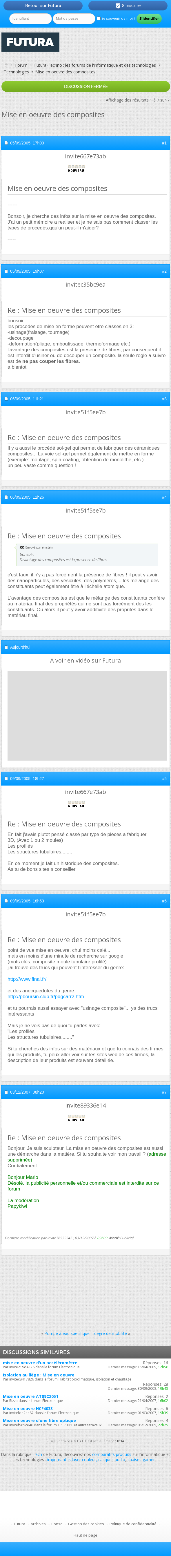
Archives (38, 1523)
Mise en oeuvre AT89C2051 (30, 1396)
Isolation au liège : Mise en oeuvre (38, 1375)
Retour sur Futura (43, 5)
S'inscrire (128, 6)
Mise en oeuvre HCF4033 (28, 1408)
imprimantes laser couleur (71, 1459)
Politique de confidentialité (133, 1523)
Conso (57, 1523)
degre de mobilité (110, 1333)
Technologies (16, 72)
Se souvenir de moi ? (116, 18)
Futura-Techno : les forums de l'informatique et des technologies (95, 65)
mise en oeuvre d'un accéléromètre (40, 1362)
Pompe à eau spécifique (67, 1333)
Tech (37, 1454)
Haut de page (85, 1535)
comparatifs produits (111, 1454)
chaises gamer (141, 1459)
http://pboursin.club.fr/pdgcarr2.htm (46, 996)
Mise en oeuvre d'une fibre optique (39, 1420)
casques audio (111, 1459)
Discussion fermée (86, 86)
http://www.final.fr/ (27, 979)
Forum (21, 65)
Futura (19, 1523)
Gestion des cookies (86, 1523)
